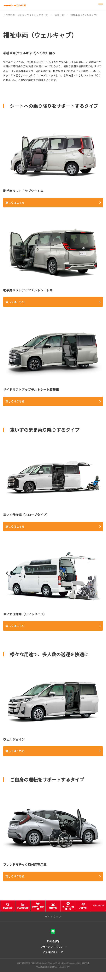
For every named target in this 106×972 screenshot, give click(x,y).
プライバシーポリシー (53, 946)
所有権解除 (53, 941)
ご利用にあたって (53, 952)
